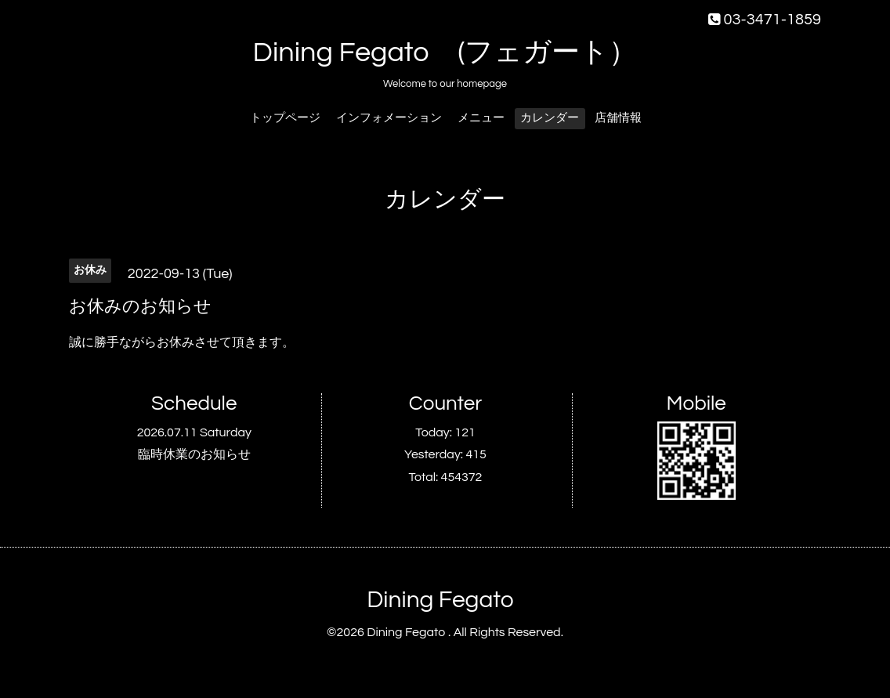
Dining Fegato (440, 600)
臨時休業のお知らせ (194, 454)
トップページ (285, 118)
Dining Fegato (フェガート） (445, 52)
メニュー (481, 118)
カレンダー (549, 118)
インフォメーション (389, 118)
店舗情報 (618, 118)
